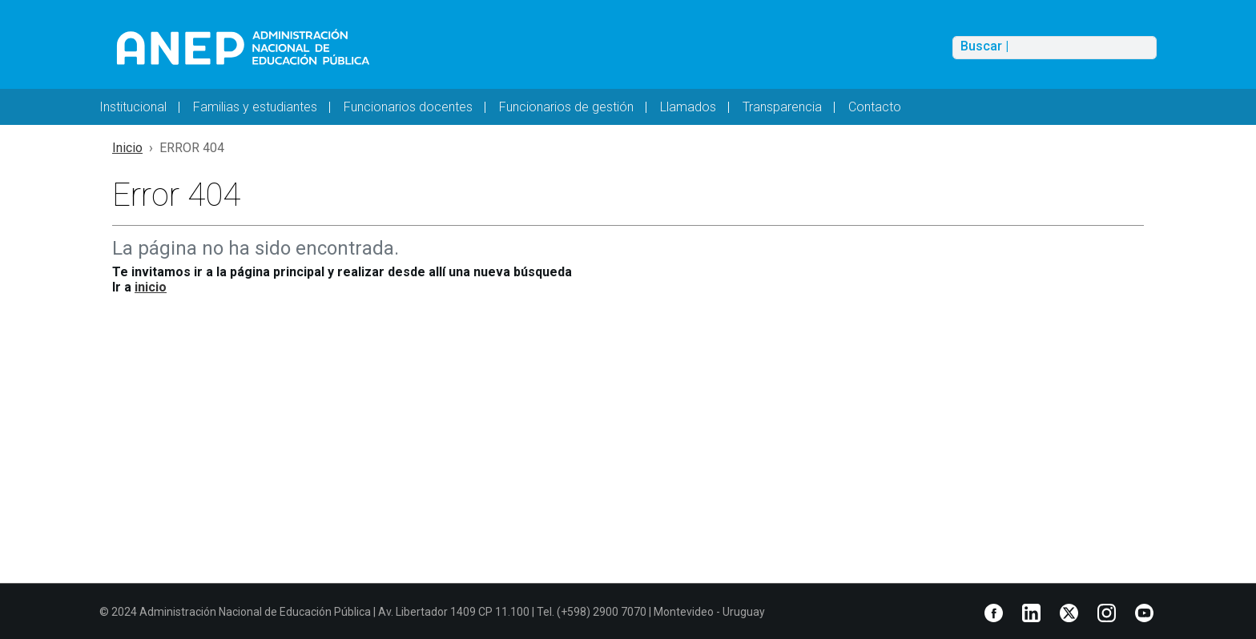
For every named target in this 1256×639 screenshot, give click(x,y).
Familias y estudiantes (255, 107)
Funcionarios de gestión (566, 107)
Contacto (874, 107)
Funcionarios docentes (408, 107)
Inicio (127, 147)
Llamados (688, 107)
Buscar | (984, 46)
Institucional (133, 107)
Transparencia (782, 107)
